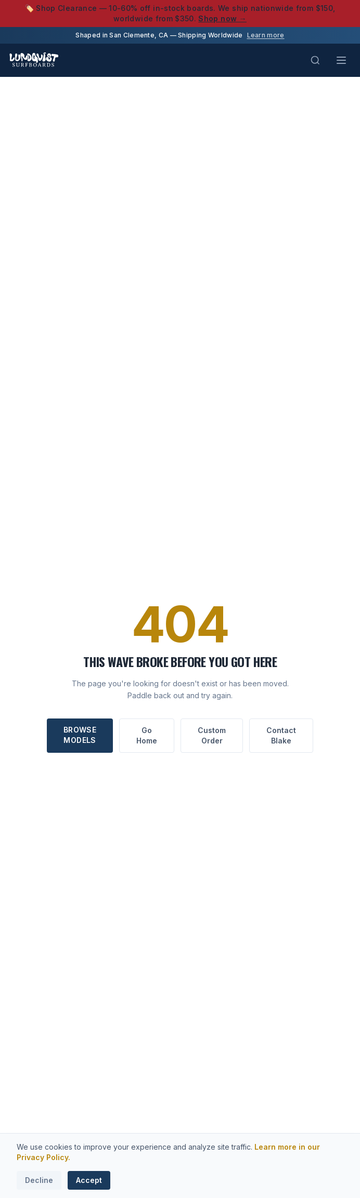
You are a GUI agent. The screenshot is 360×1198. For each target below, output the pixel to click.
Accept (89, 1180)
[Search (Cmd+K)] (315, 60)
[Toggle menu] (341, 60)
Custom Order (212, 735)
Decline (39, 1180)
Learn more (266, 35)
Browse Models (79, 734)
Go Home (146, 735)
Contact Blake (281, 735)
